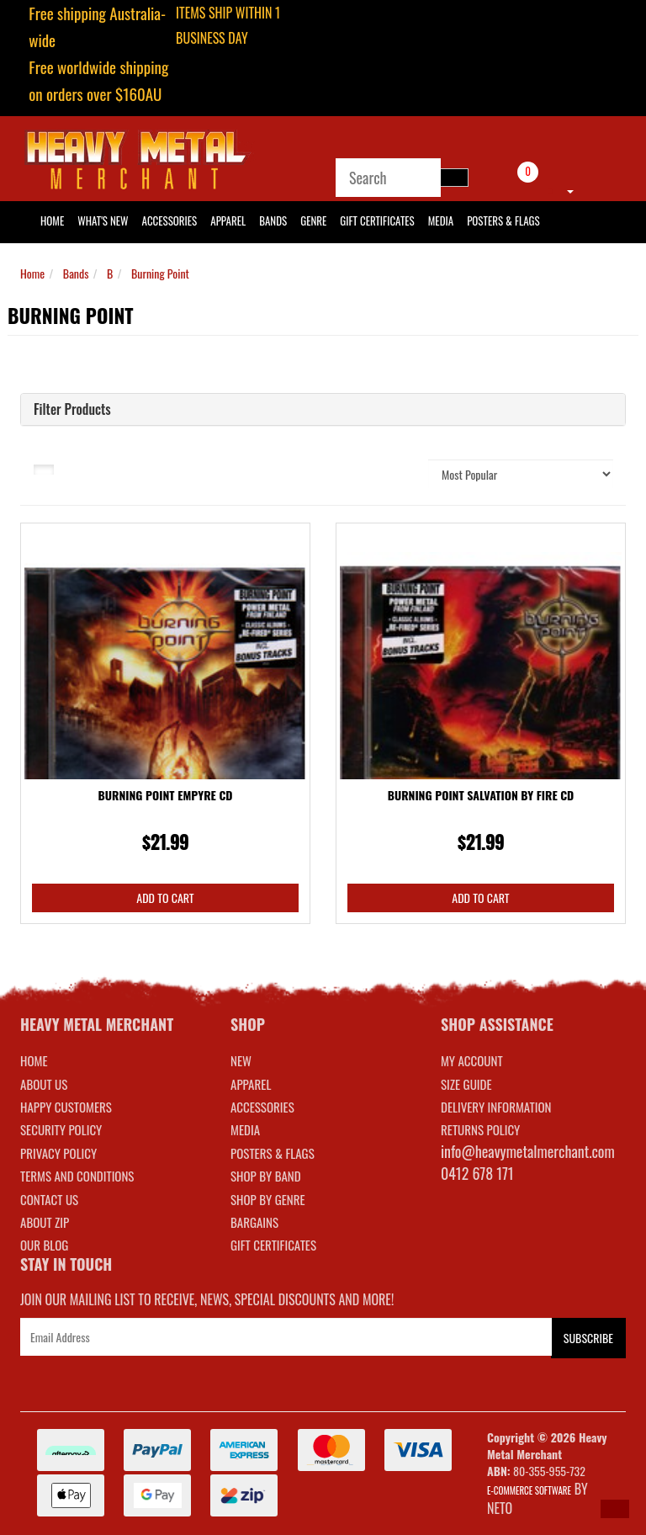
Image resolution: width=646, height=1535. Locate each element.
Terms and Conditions (77, 1175)
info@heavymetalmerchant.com (528, 1151)
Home (32, 273)
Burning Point (160, 273)
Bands (273, 220)
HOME (52, 220)
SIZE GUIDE (466, 1084)
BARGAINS (254, 1222)
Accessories (170, 220)
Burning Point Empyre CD (165, 795)
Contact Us (49, 1199)
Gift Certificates (377, 220)
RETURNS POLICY (480, 1129)
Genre (313, 220)
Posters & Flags (503, 220)
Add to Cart (164, 897)
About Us (43, 1084)
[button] (615, 1509)
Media (440, 220)
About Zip (44, 1222)
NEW (241, 1060)
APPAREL (250, 1084)
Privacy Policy (58, 1153)
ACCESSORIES (262, 1106)
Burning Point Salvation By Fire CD (481, 795)
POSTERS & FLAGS (272, 1153)
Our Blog (44, 1244)
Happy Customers (66, 1106)
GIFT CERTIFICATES (273, 1244)
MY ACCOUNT (472, 1060)
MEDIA (245, 1129)
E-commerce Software (529, 1490)
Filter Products (72, 409)
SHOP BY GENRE (267, 1199)
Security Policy (61, 1129)
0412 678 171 (477, 1173)
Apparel (228, 220)
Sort (396, 473)
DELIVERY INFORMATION (496, 1106)
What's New (102, 220)
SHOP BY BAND (265, 1175)
